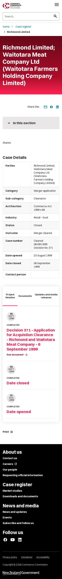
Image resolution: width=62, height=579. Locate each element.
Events (7, 517)
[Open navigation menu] (56, 4)
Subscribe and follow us (18, 523)
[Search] (31, 16)
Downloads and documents (20, 496)
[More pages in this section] (31, 123)
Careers (10, 464)
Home (6, 26)
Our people (10, 469)
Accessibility (42, 557)
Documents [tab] (25, 296)
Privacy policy (10, 557)
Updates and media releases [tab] (46, 296)
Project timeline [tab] (10, 296)
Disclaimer (26, 557)
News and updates (15, 511)
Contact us (10, 458)
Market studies (12, 490)
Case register (23, 26)
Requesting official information (23, 475)
